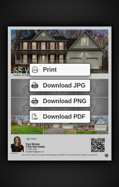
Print (43, 70)
